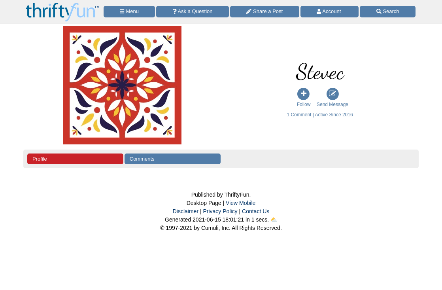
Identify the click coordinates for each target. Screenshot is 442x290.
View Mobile (240, 203)
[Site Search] (388, 11)
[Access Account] (329, 11)
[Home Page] (62, 4)
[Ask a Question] (192, 11)
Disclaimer (185, 211)
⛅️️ (273, 219)
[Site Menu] (129, 11)
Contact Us (255, 211)
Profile (39, 159)
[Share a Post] (264, 11)
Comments (142, 159)
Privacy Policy (220, 211)
